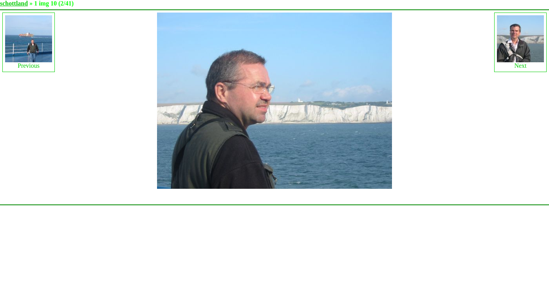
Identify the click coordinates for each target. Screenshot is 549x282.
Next (520, 42)
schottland (14, 3)
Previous (28, 42)
